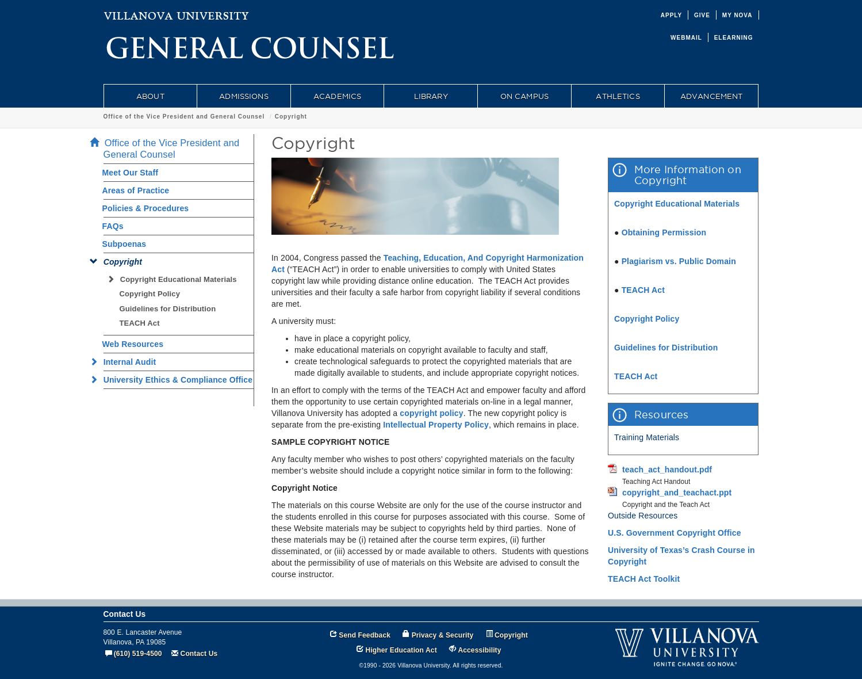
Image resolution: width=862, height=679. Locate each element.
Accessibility (479, 650)
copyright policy (431, 413)
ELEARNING (733, 38)
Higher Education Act (401, 650)
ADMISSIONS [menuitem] (243, 96)
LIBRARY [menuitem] (431, 96)
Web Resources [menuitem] (133, 344)
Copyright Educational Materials (677, 203)
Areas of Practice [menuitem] (136, 190)
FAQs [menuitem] (113, 226)
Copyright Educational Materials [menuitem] (175, 279)
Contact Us (199, 654)
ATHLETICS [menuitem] (617, 96)
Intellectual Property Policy (436, 424)
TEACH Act (643, 290)
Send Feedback (364, 635)
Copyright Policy (646, 318)
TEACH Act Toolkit (644, 578)
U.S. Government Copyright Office (674, 532)
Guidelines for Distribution (666, 347)
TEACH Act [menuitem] (140, 323)
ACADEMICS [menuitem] (337, 96)
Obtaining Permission (664, 232)
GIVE (702, 15)
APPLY (671, 15)
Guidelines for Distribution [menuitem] (168, 308)
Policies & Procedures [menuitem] (145, 208)
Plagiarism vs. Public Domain (679, 261)
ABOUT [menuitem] (150, 96)
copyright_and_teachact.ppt (676, 492)
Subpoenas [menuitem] (124, 244)
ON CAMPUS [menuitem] (524, 96)
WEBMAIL (686, 38)
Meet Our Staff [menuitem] (130, 172)
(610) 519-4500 (138, 654)
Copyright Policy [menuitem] (150, 293)
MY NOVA (737, 15)
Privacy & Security (443, 635)
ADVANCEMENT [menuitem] (711, 96)
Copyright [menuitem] (120, 261)
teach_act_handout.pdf (667, 469)
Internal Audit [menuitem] (126, 362)
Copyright (291, 116)
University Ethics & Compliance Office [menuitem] (175, 379)
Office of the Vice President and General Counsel (184, 116)
